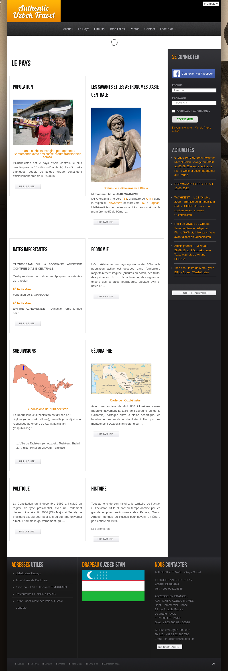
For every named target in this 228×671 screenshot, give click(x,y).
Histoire (98, 488)
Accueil (20, 664)
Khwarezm (115, 203)
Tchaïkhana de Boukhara (32, 580)
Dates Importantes (30, 249)
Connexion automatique (193, 110)
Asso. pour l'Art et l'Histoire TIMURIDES (41, 587)
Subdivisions (24, 351)
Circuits (48, 664)
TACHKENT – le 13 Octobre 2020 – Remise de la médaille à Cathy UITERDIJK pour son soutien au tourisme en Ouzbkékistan (194, 206)
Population (23, 87)
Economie (100, 249)
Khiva (149, 198)
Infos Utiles (76, 664)
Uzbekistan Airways (28, 573)
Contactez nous (112, 664)
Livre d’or (93, 664)
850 (143, 203)
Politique (21, 488)
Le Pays (35, 664)
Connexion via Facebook (197, 73)
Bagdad (155, 203)
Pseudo (177, 85)
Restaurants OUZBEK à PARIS (36, 594)
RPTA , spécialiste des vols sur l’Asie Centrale (39, 604)
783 (124, 198)
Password (179, 98)
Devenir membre (182, 127)
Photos (61, 664)
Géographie (101, 351)
